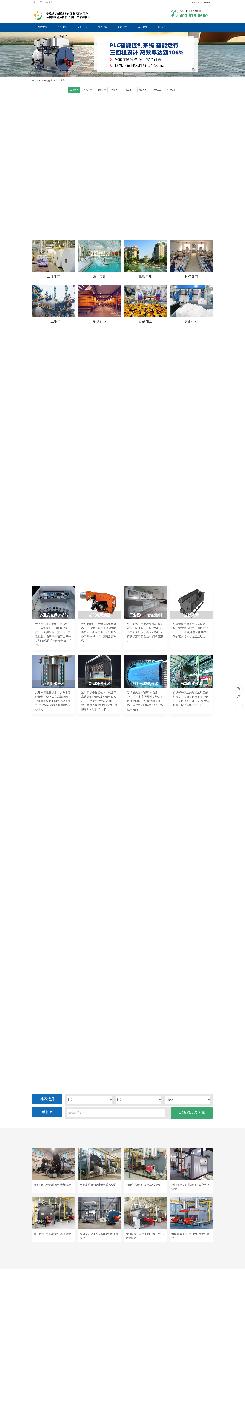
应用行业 (82, 27)
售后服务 (142, 27)
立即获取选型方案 (191, 1113)
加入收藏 (195, 2)
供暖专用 (102, 90)
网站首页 (42, 27)
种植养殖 (115, 90)
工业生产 (60, 80)
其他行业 (171, 90)
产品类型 (62, 27)
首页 (38, 80)
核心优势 (102, 27)
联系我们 (207, 2)
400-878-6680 (239, 688)
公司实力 (122, 27)
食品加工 (157, 90)
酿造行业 (143, 90)
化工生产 (129, 90)
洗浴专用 (88, 90)
